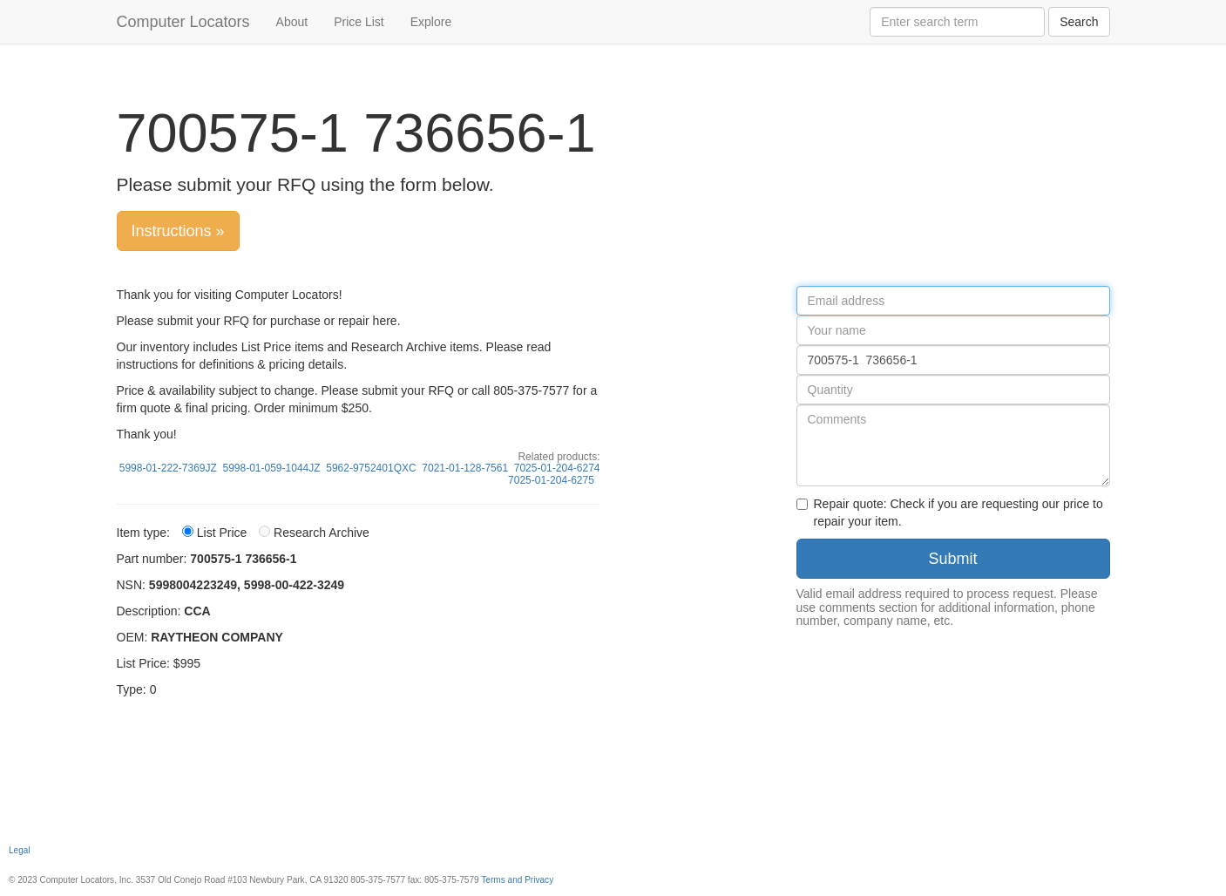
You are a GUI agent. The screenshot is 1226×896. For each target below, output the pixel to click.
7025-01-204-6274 (557, 468)
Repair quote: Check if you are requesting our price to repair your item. (949, 512)
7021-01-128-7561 (465, 468)
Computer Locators (183, 22)
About (292, 22)
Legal (19, 850)
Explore (430, 22)
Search (1079, 22)
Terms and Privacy (517, 880)
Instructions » (178, 231)
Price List (359, 22)
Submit (952, 558)
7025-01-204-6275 (551, 480)
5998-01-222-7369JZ (168, 468)
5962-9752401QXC (371, 468)
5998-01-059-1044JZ (271, 468)
